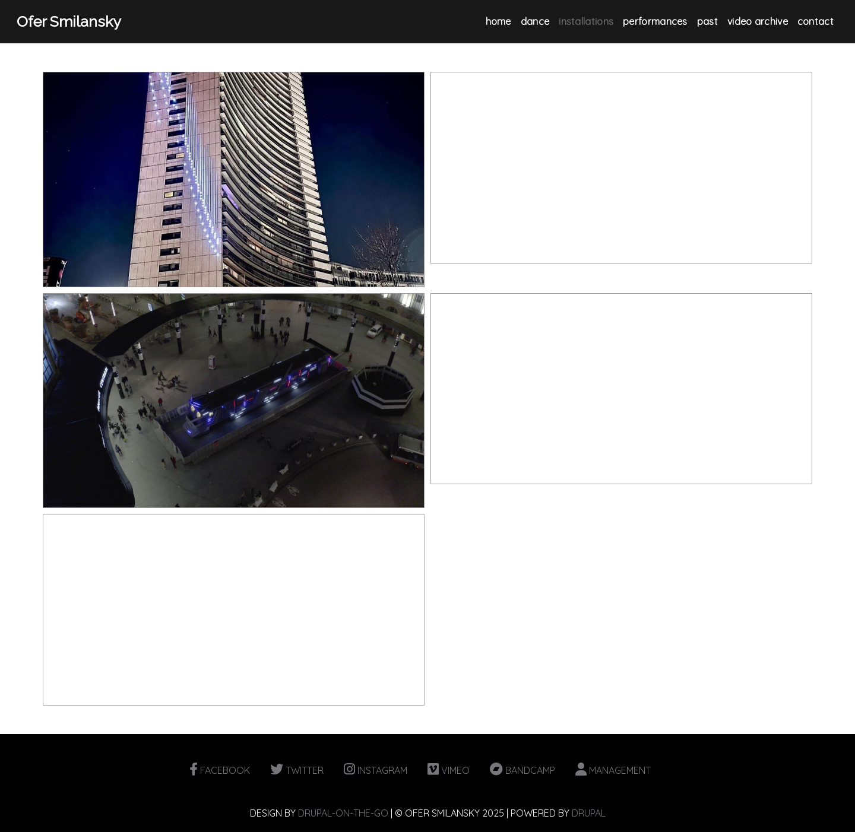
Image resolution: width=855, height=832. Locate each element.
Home (498, 21)
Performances (655, 21)
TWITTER (297, 770)
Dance (535, 21)
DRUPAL (589, 813)
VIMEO (449, 770)
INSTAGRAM (375, 770)
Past (707, 21)
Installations (586, 21)
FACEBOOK (219, 770)
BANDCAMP (522, 770)
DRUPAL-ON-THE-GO (343, 813)
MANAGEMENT (613, 770)
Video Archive (757, 21)
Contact (815, 21)
